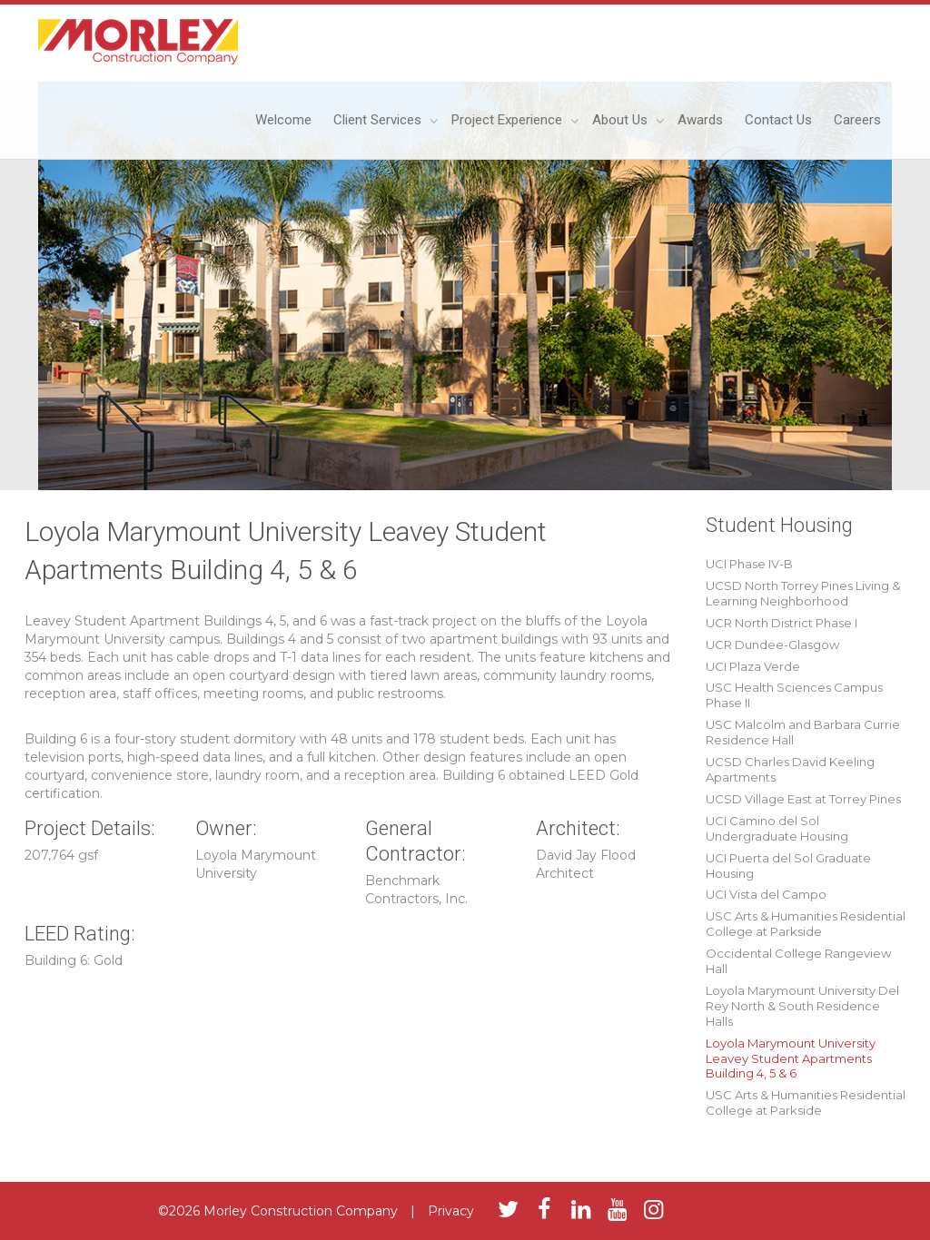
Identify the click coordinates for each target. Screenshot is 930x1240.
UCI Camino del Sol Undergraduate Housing (777, 828)
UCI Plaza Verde (753, 666)
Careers (857, 120)
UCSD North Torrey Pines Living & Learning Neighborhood (803, 593)
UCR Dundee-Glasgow (772, 644)
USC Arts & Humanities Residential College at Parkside (805, 924)
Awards (700, 120)
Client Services (379, 120)
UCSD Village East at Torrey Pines (803, 799)
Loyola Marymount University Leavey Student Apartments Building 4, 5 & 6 (791, 1058)
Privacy (451, 1211)
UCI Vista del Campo (766, 894)
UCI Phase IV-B (749, 563)
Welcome (283, 120)
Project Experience (508, 120)
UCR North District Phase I (781, 622)
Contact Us (778, 120)
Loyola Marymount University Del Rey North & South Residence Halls (802, 1005)
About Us (621, 120)
